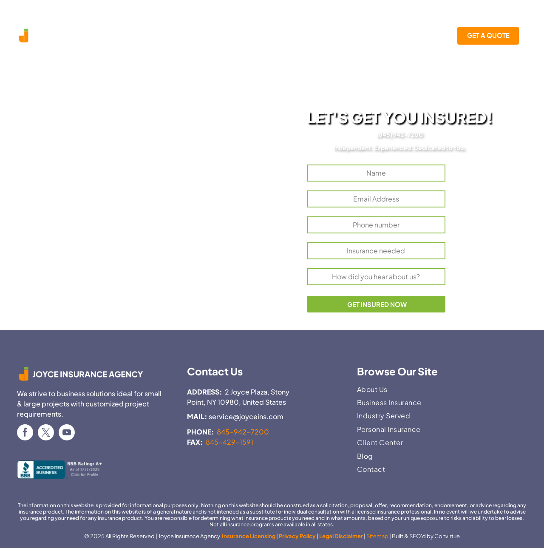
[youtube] (67, 433)
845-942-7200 (243, 431)
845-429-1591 (229, 441)
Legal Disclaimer (341, 536)
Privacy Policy (297, 536)
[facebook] (25, 433)
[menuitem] (175, 36)
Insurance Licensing (248, 536)
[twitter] (46, 433)
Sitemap (377, 536)
